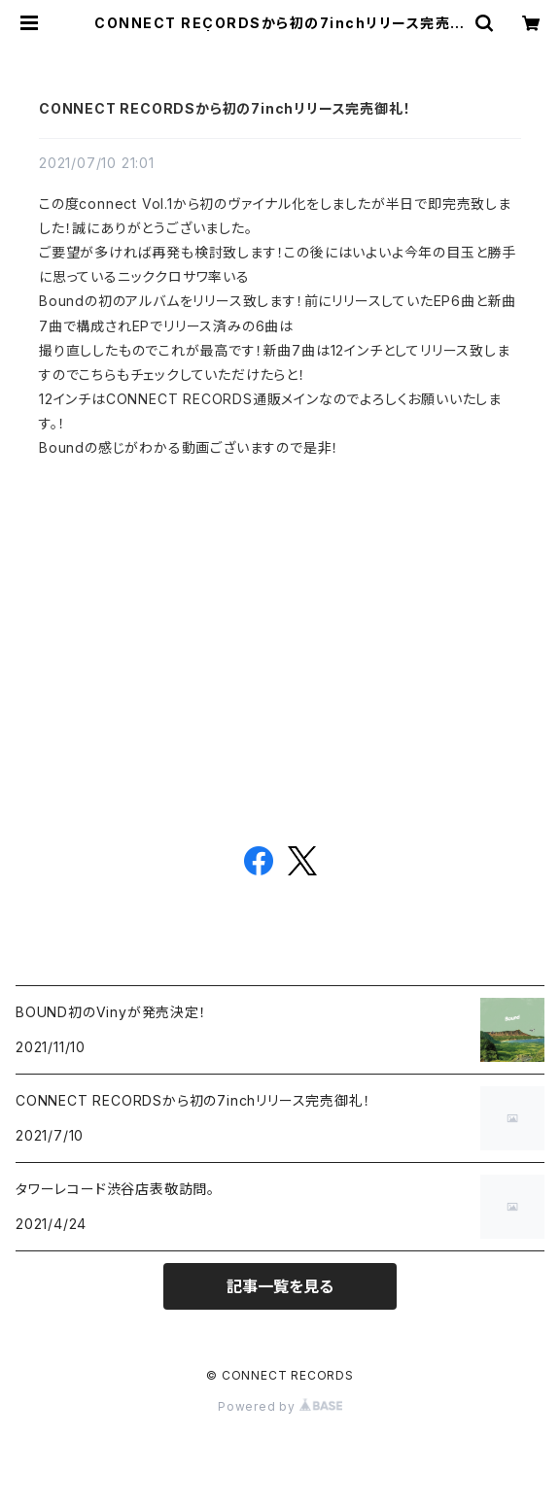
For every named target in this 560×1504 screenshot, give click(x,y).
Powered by (280, 1406)
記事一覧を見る (280, 1286)
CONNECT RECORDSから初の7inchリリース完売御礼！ (224, 108)
